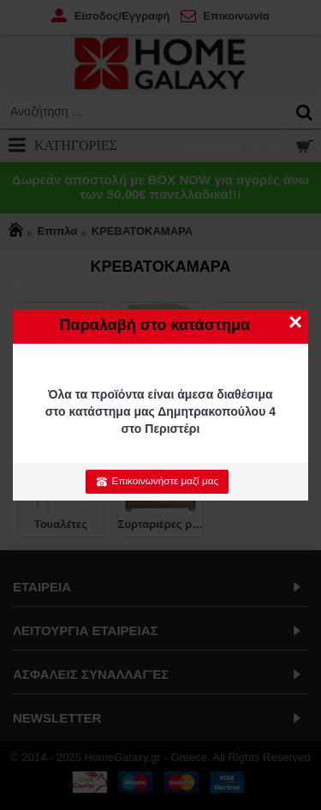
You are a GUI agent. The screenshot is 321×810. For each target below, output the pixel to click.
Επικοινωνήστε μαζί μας (157, 481)
